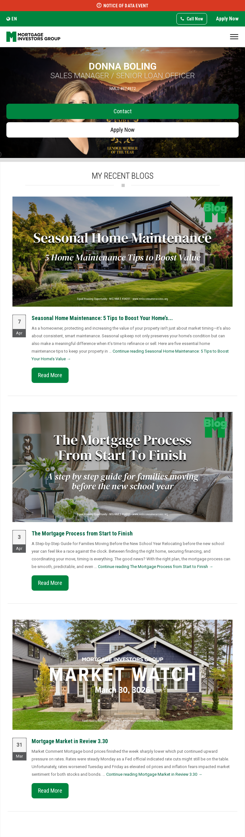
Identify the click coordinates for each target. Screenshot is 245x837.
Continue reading (155, 566)
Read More (50, 375)
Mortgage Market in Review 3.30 (70, 741)
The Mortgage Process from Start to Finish (82, 533)
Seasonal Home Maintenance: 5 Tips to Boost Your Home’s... (102, 318)
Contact (123, 111)
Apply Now (227, 19)
